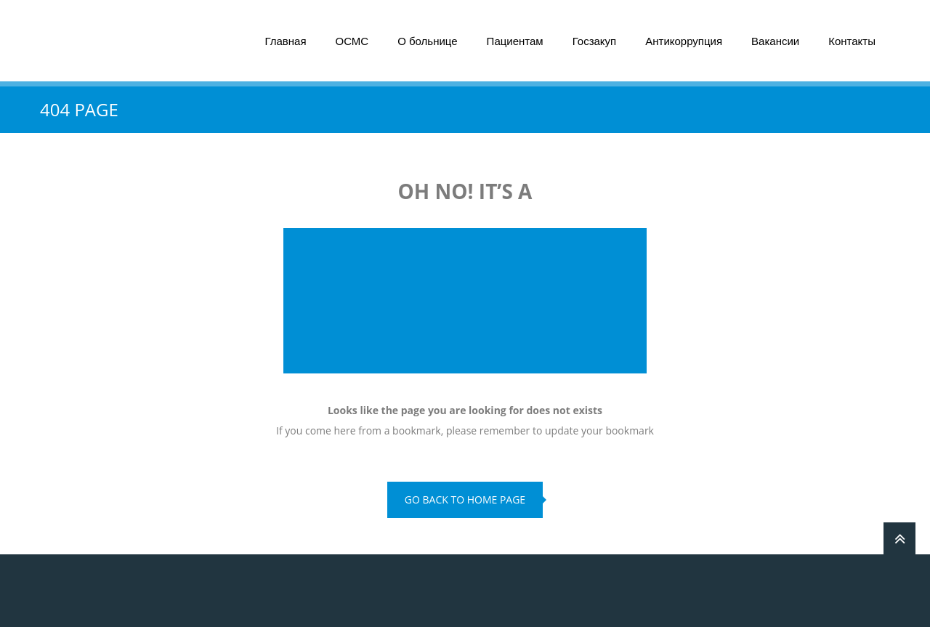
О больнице (427, 41)
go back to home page (465, 499)
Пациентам (515, 41)
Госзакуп (595, 41)
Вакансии (775, 41)
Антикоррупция (683, 41)
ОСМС (352, 41)
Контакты (852, 41)
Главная (285, 41)
